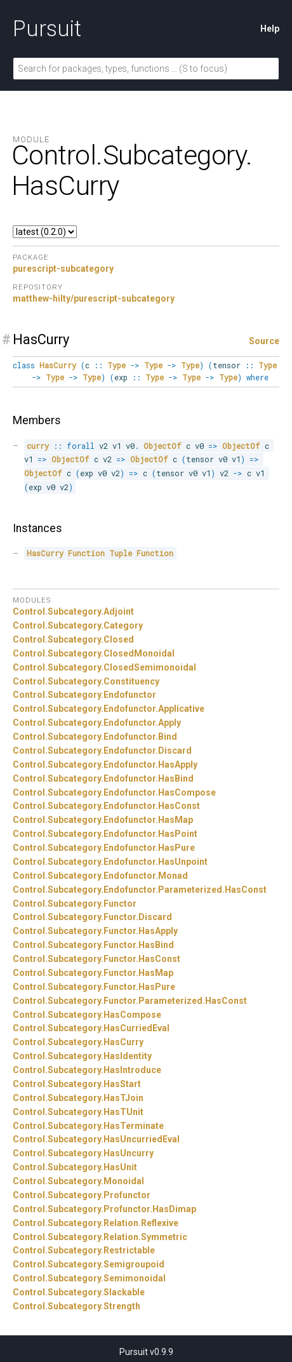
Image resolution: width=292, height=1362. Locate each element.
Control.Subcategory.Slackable (79, 1292)
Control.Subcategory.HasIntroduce (87, 1070)
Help (269, 28)
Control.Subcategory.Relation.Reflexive (95, 1223)
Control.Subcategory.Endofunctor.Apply (97, 723)
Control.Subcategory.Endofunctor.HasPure (104, 848)
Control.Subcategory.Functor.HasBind (93, 945)
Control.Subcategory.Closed (73, 639)
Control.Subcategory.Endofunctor (84, 695)
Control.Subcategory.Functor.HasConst (96, 959)
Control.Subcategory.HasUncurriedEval (96, 1139)
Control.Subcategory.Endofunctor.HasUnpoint (110, 862)
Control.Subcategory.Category (78, 625)
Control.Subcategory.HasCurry (78, 1042)
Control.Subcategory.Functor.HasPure (94, 987)
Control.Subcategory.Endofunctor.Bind (95, 736)
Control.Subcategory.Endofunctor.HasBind (103, 778)
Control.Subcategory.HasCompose (87, 1015)
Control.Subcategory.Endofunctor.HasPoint (105, 834)
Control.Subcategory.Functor (74, 903)
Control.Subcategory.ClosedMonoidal (94, 653)
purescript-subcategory (63, 269)
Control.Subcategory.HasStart (77, 1084)
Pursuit (47, 28)
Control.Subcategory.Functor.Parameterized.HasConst (130, 1001)
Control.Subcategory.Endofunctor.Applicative (108, 709)
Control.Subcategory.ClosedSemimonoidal (104, 667)
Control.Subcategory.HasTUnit (78, 1112)
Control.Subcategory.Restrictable (84, 1250)
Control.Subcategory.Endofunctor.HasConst (106, 806)
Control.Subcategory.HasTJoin (78, 1098)
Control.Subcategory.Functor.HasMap (93, 973)
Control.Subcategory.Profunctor (81, 1195)
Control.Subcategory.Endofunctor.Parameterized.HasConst (140, 890)
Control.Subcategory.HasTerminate (88, 1126)
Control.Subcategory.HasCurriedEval (91, 1028)
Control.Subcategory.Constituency (86, 681)
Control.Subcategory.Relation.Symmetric (100, 1237)
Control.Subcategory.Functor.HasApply (95, 931)
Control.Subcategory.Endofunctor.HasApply (105, 764)
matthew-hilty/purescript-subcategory (94, 298)
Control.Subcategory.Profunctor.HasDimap (104, 1209)
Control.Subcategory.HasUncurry (83, 1153)
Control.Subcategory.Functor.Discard (92, 917)
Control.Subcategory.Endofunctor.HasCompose (114, 792)
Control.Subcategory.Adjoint (73, 611)
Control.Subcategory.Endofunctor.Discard (102, 750)
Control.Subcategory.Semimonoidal (89, 1278)
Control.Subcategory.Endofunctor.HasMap (103, 820)
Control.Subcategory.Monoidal (78, 1181)
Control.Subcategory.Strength (76, 1306)
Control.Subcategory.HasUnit (75, 1167)
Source (264, 341)
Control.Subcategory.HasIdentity (82, 1056)
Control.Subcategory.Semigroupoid (88, 1264)
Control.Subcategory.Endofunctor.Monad (100, 876)
